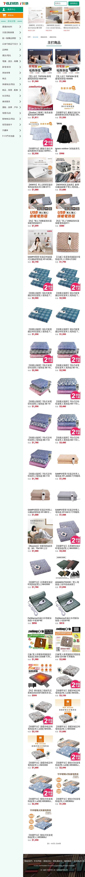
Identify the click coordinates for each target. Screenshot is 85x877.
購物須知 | (47, 861)
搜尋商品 (73, 3)
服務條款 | (68, 861)
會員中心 (10, 9)
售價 (29, 81)
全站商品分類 (79, 861)
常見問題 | (38, 861)
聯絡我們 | (28, 861)
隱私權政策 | (58, 861)
